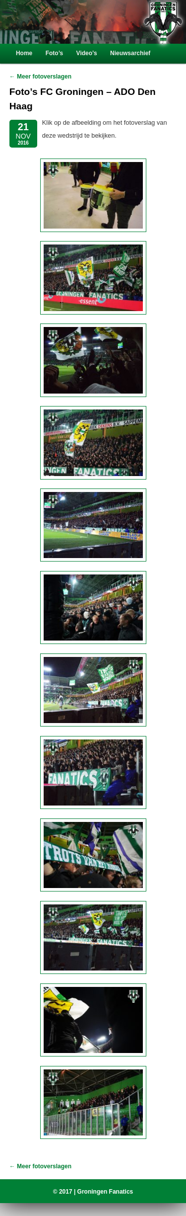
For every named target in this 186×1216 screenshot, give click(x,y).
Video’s (86, 53)
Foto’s (54, 53)
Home (24, 53)
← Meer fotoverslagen (40, 76)
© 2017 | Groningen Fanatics (93, 1191)
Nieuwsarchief (130, 53)
